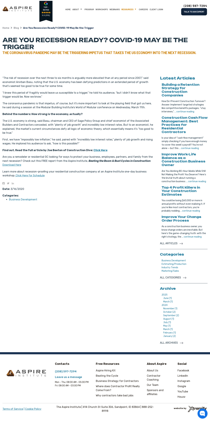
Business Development (23, 199)
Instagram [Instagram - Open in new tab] (184, 381)
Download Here (11, 164)
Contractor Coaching (153, 377)
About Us (152, 370)
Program (89, 9)
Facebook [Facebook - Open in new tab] (183, 370)
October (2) (169, 312)
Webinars (114, 9)
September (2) (171, 315)
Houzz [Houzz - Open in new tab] (181, 396)
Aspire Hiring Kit (106, 370)
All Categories (171, 277)
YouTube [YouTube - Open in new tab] (183, 391)
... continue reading (184, 111)
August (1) (168, 319)
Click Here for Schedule (30, 175)
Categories (172, 254)
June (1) (167, 298)
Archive (168, 288)
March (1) (168, 301)
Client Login (156, 9)
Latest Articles (177, 78)
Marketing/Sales (170, 271)
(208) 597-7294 (195, 6)
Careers (143, 9)
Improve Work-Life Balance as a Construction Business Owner (183, 159)
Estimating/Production (174, 264)
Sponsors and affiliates (155, 392)
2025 (165, 294)
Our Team (152, 385)
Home (68, 9)
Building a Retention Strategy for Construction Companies (181, 90)
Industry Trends (170, 267)
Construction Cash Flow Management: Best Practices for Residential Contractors (185, 125)
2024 (165, 305)
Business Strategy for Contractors (117, 381)
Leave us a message (68, 377)
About (77, 9)
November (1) (170, 308)
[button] (203, 414)
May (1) (167, 325)
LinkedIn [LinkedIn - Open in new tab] (183, 375)
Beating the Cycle (107, 375)
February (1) (169, 332)
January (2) (169, 336)
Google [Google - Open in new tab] (182, 386)
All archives (169, 342)
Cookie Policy (33, 408)
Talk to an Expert (194, 11)
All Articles (169, 243)
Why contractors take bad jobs (114, 395)
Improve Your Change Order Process (181, 218)
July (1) (167, 322)
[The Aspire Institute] (17, 9)
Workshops (101, 9)
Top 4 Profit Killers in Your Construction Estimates (181, 191)
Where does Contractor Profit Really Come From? (118, 388)
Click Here (100, 150)
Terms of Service (12, 408)
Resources (129, 9)
